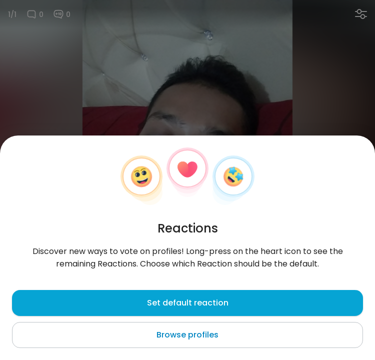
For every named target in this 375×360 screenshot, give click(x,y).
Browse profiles (187, 334)
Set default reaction (187, 302)
